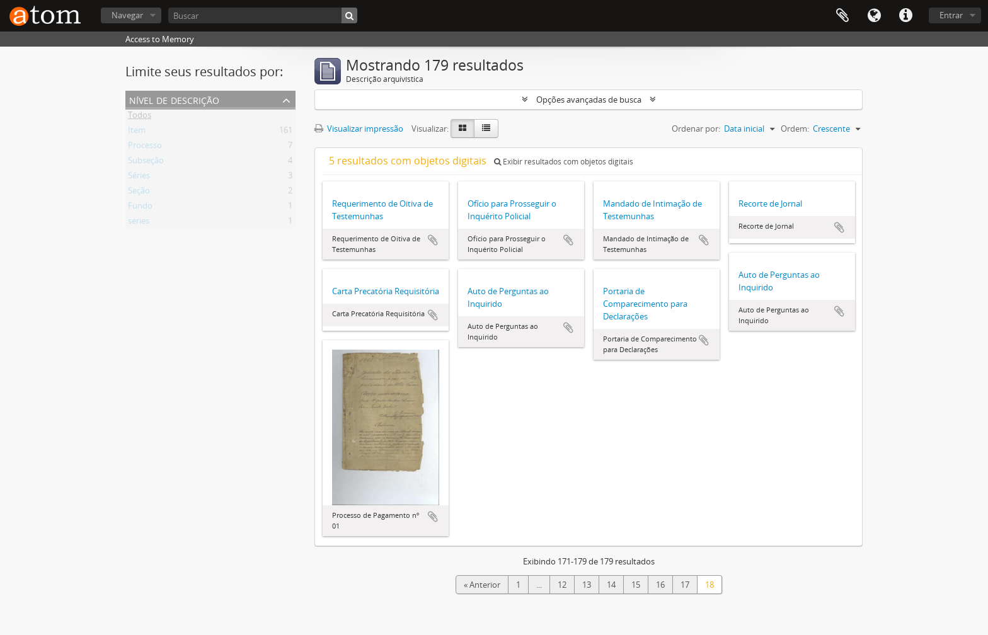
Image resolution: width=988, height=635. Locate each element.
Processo (145, 147)
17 (685, 584)
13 (586, 584)
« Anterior (482, 584)
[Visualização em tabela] (486, 128)
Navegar (127, 15)
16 (660, 584)
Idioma (874, 15)
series (138, 223)
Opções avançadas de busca (588, 99)
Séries (139, 177)
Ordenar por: (696, 128)
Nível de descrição (174, 99)
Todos (139, 117)
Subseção (146, 162)
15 (635, 584)
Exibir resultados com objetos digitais (563, 161)
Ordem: (795, 128)
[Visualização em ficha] (462, 128)
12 (562, 584)
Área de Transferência (842, 15)
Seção (139, 192)
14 (611, 584)
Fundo (140, 208)
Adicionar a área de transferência (433, 240)
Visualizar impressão (358, 128)
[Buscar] (262, 15)
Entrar (951, 15)
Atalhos (905, 15)
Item (137, 132)
